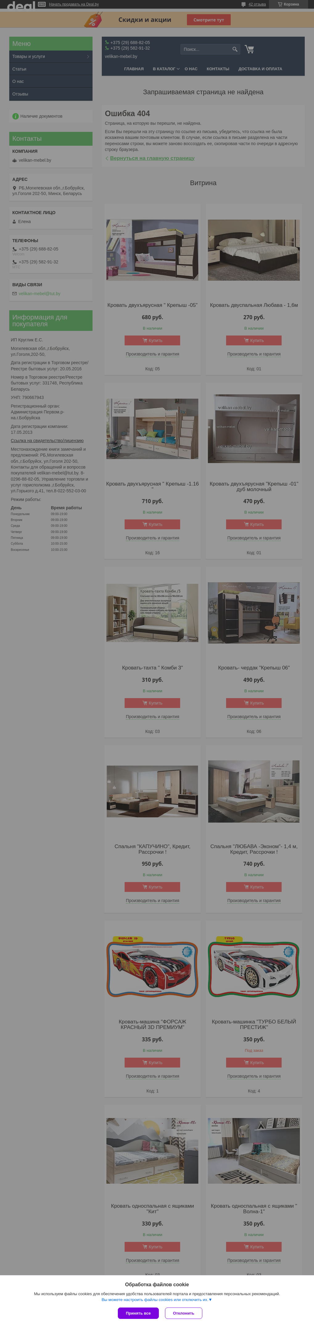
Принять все (138, 1313)
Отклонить (183, 1313)
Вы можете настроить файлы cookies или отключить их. (154, 1299)
